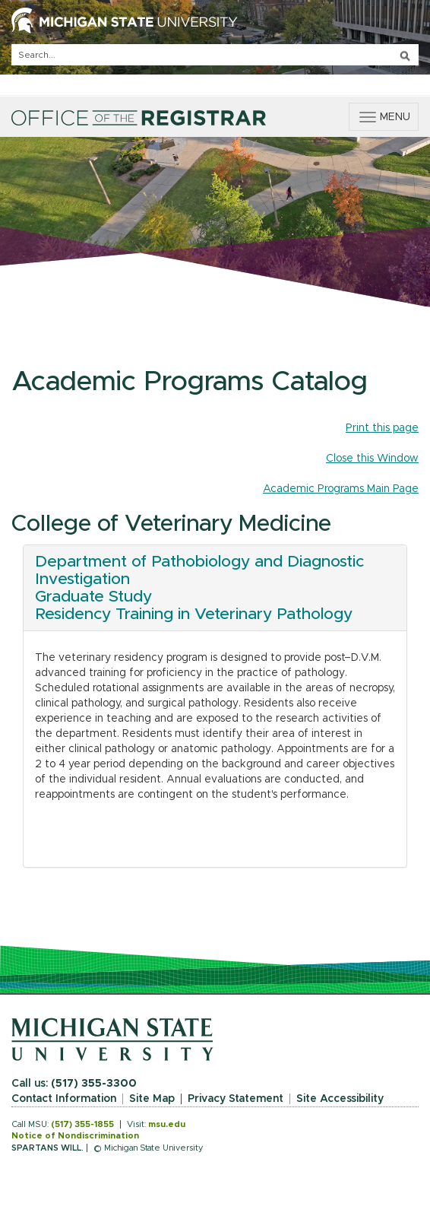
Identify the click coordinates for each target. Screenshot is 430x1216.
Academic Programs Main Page (341, 489)
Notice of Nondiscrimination (75, 1136)
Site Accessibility (340, 1099)
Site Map (152, 1099)
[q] (215, 55)
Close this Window (372, 458)
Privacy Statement (235, 1099)
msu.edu (166, 1124)
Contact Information (63, 1099)
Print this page (382, 428)
